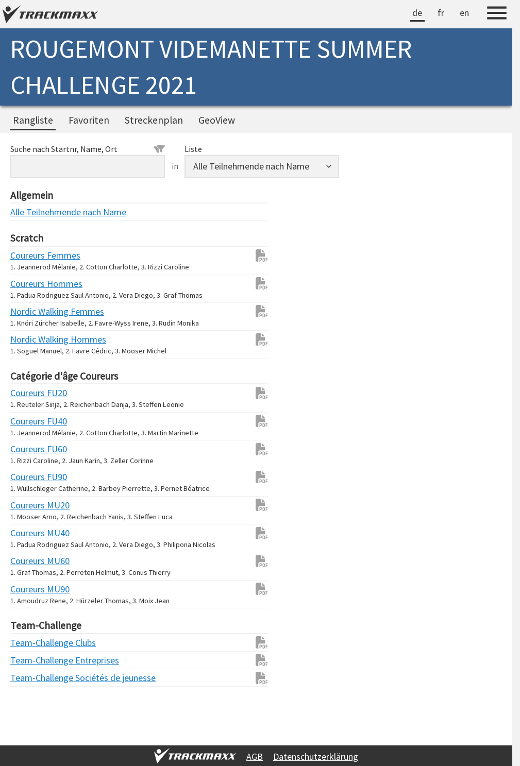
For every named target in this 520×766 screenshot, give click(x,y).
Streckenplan (154, 120)
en (464, 13)
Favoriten (89, 120)
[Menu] (497, 14)
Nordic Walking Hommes (31, 339)
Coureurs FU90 (31, 477)
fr (441, 13)
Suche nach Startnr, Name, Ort (87, 149)
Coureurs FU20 (31, 393)
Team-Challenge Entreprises (31, 660)
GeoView (216, 120)
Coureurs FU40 (31, 421)
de (417, 13)
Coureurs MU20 (31, 505)
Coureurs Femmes (31, 255)
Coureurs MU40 (31, 533)
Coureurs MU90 (31, 589)
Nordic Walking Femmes (31, 311)
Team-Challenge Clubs (31, 643)
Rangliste (33, 120)
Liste (193, 149)
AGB (254, 756)
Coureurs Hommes (31, 284)
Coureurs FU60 (31, 449)
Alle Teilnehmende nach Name (31, 212)
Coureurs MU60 (31, 561)
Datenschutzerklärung (315, 756)
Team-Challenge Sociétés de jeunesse (31, 678)
